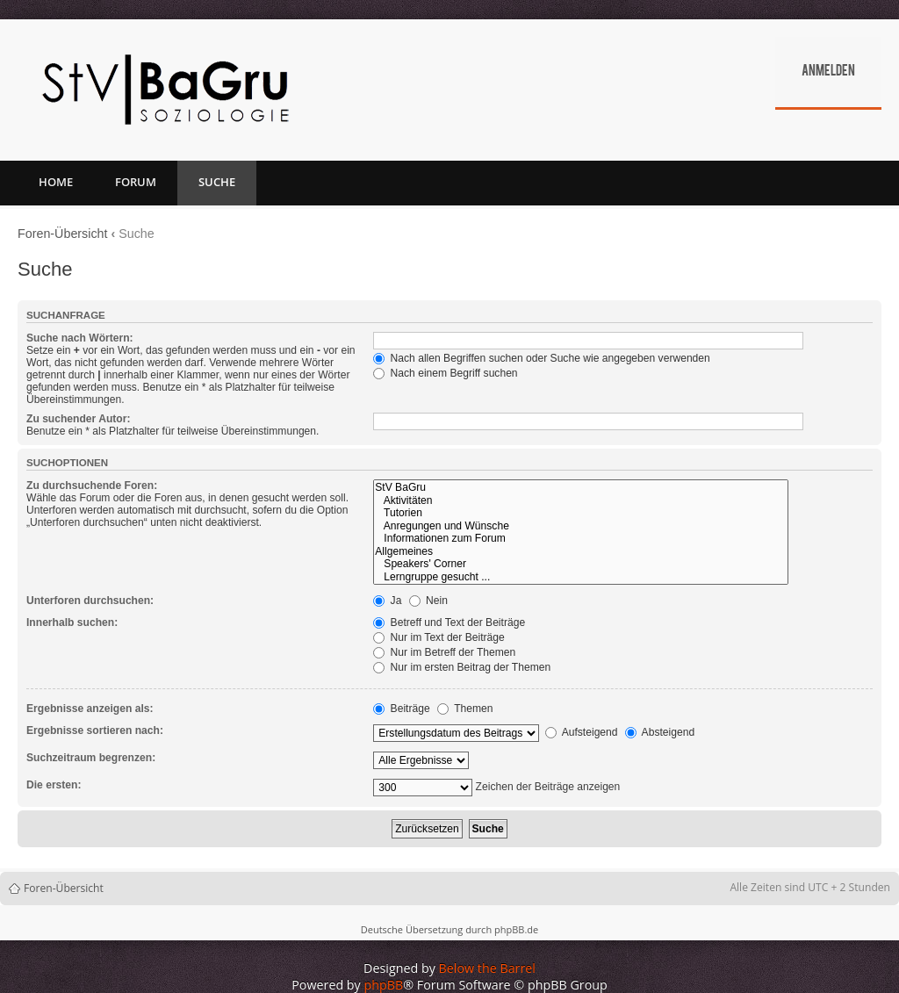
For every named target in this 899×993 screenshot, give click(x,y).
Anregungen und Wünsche (581, 526)
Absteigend (659, 732)
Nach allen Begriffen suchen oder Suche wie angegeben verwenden (541, 358)
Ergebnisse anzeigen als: (90, 708)
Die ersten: (54, 785)
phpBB (384, 984)
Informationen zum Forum (581, 538)
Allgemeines (581, 551)
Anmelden (828, 72)
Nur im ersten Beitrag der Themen (461, 667)
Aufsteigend (581, 732)
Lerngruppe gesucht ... (581, 577)
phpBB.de (516, 929)
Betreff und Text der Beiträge (449, 622)
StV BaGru (581, 487)
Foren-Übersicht (63, 234)
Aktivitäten (581, 500)
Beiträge (401, 708)
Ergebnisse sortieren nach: (94, 730)
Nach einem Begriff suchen (445, 373)
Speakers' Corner (581, 564)
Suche (216, 182)
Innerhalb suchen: (72, 622)
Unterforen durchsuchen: (90, 600)
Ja (387, 600)
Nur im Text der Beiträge (439, 637)
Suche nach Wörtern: (79, 338)
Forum (135, 182)
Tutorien (581, 513)
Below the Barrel (487, 968)
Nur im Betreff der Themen (444, 652)
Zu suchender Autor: (78, 419)
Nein (428, 600)
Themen (465, 708)
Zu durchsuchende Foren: (91, 485)
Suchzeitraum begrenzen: (90, 758)
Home (56, 182)
